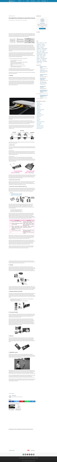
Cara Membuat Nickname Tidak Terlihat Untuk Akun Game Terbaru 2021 (44, 96)
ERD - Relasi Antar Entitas (43, 82)
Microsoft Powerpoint (44, 48)
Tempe (41, 55)
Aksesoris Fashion (39, 104)
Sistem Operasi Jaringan (45, 52)
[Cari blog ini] (47, 1)
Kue (40, 45)
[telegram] (32, 401)
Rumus (40, 51)
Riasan (38, 51)
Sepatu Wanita (39, 116)
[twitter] (16, 401)
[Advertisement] (28, 8)
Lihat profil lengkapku (42, 28)
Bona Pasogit (42, 23)
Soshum (45, 54)
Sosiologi (38, 55)
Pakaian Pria (38, 106)
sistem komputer (45, 61)
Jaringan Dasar (39, 44)
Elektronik (38, 105)
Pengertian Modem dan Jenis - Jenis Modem (16, 193)
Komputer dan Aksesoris (40, 127)
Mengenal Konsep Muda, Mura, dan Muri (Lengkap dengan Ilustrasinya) (44, 91)
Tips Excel (44, 55)
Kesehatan (43, 44)
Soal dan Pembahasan (39, 54)
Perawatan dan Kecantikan (40, 121)
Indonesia (12, 393)
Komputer (38, 45)
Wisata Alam (38, 58)
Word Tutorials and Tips (44, 58)
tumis (41, 62)
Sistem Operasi (39, 52)
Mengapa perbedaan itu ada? (43, 70)
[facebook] (11, 401)
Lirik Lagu (43, 45)
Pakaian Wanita (39, 113)
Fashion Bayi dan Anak (40, 125)
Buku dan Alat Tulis (39, 128)
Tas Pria (38, 117)
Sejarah (43, 51)
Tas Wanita (38, 112)
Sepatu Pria (38, 108)
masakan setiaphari (39, 61)
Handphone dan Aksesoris (40, 109)
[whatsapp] (27, 401)
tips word (38, 62)
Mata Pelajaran (39, 48)
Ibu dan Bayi (38, 124)
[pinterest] (22, 401)
